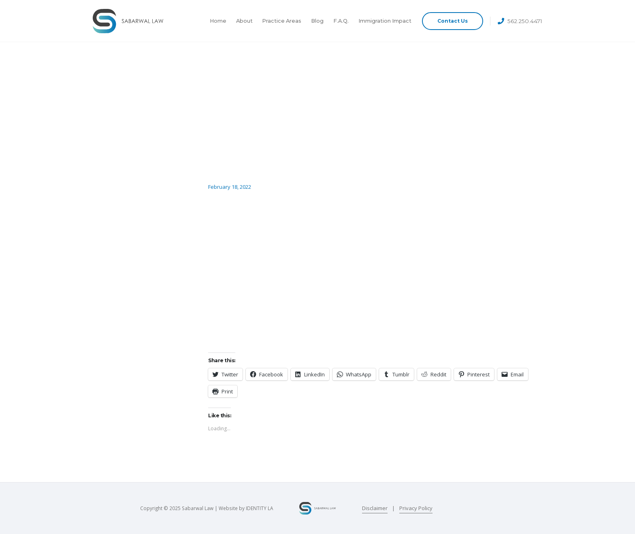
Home (218, 21)
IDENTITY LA (259, 508)
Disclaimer (375, 508)
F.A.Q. (341, 21)
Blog (317, 21)
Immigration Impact (384, 21)
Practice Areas (281, 21)
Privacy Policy (416, 508)
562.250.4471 (524, 21)
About (244, 21)
